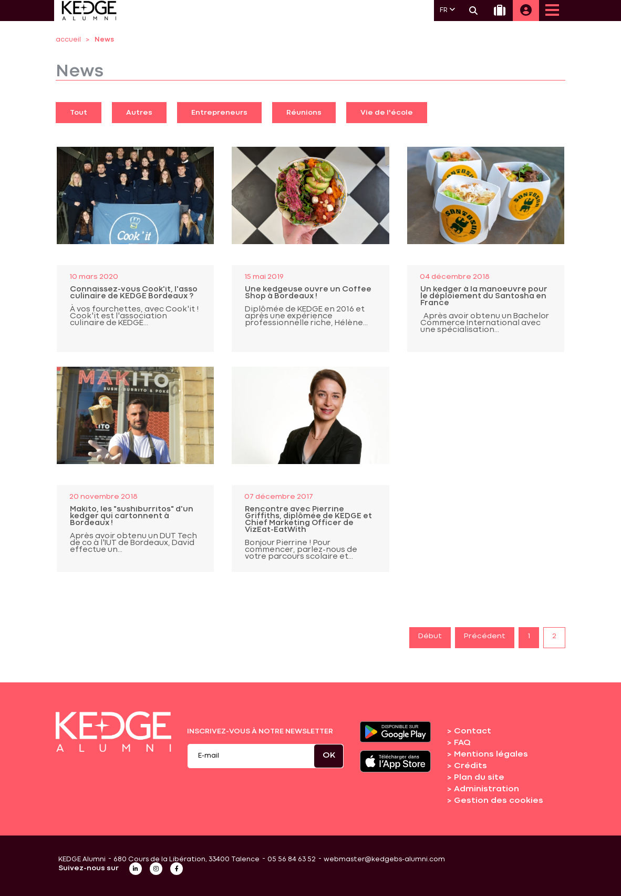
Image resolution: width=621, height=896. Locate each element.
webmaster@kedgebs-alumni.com (384, 859)
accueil (68, 40)
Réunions (304, 112)
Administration (486, 789)
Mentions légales (491, 754)
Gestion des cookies (498, 800)
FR (447, 9)
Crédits (470, 766)
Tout (78, 112)
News (104, 40)
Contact (472, 731)
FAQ (462, 743)
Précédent (484, 636)
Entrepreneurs (219, 112)
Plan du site (479, 777)
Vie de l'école (386, 112)
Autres (139, 112)
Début (430, 636)
